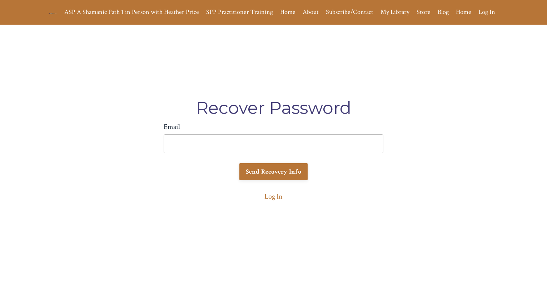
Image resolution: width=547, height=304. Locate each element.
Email (172, 126)
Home (287, 12)
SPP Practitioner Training (239, 12)
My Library (395, 12)
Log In (486, 12)
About (311, 12)
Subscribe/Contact (349, 12)
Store (424, 12)
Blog (443, 12)
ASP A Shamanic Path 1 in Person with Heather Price (131, 12)
